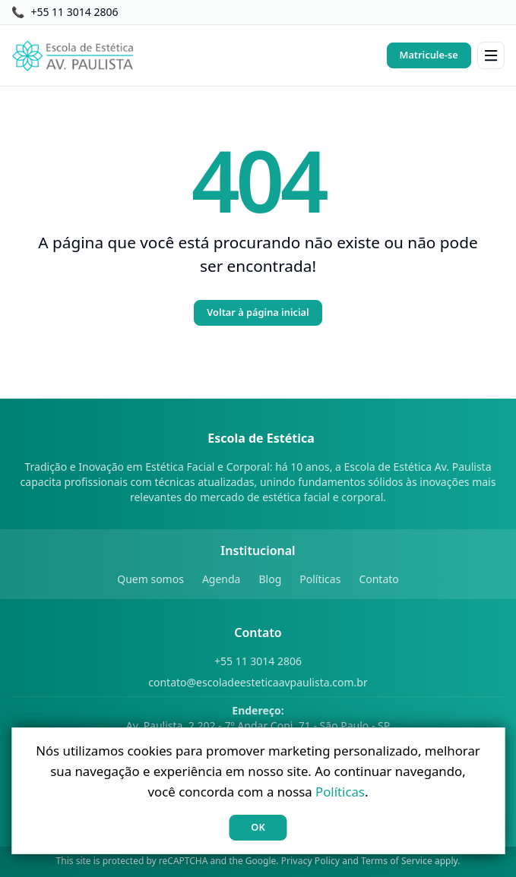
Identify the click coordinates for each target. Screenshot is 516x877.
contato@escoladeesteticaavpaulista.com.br (258, 682)
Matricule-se (429, 55)
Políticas (319, 579)
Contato (378, 579)
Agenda (221, 579)
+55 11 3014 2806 (258, 661)
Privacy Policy (310, 860)
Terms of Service (396, 860)
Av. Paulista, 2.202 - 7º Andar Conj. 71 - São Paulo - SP (258, 718)
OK (257, 827)
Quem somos (150, 579)
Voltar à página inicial (258, 312)
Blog (269, 579)
